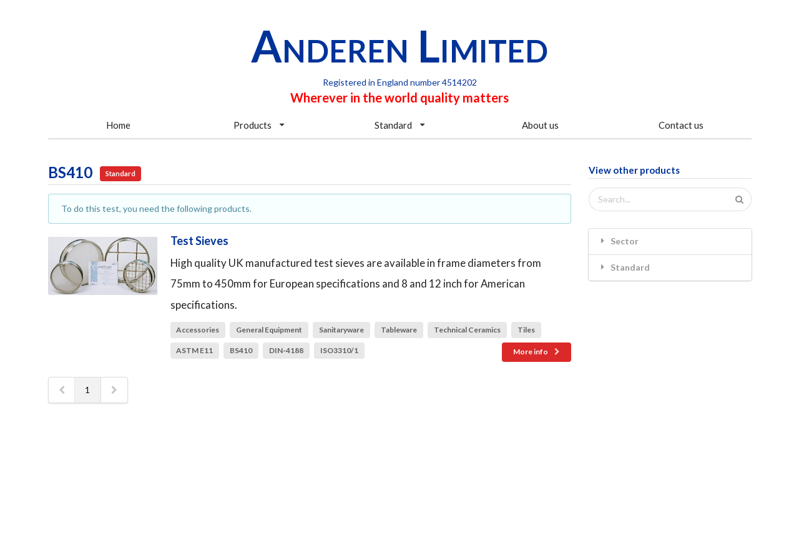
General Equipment (269, 329)
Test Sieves (199, 240)
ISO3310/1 (339, 350)
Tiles (526, 329)
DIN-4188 (286, 350)
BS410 (241, 350)
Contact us (681, 125)
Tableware (399, 329)
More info (537, 351)
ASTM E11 (194, 350)
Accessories (197, 329)
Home (118, 125)
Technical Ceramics (467, 329)
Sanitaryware (341, 329)
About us (540, 125)
